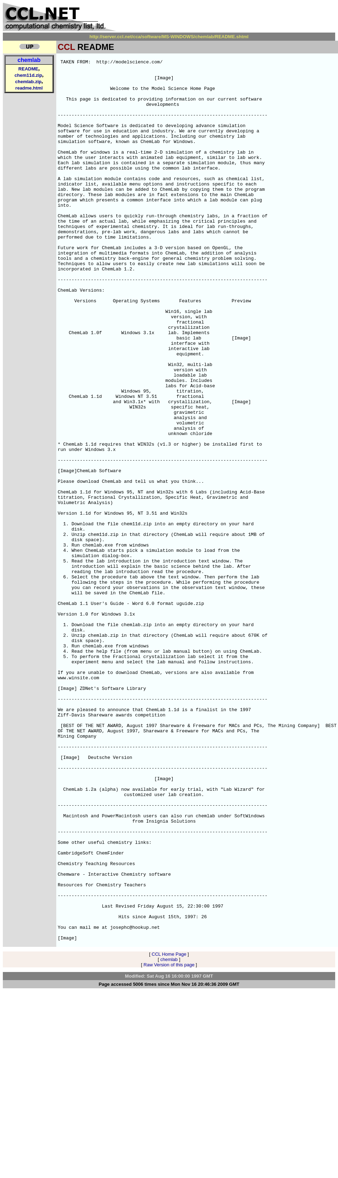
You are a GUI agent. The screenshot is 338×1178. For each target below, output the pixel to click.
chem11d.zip (28, 75)
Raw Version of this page (169, 1141)
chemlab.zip (28, 81)
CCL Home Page (169, 1130)
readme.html (28, 88)
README (28, 69)
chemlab (29, 60)
